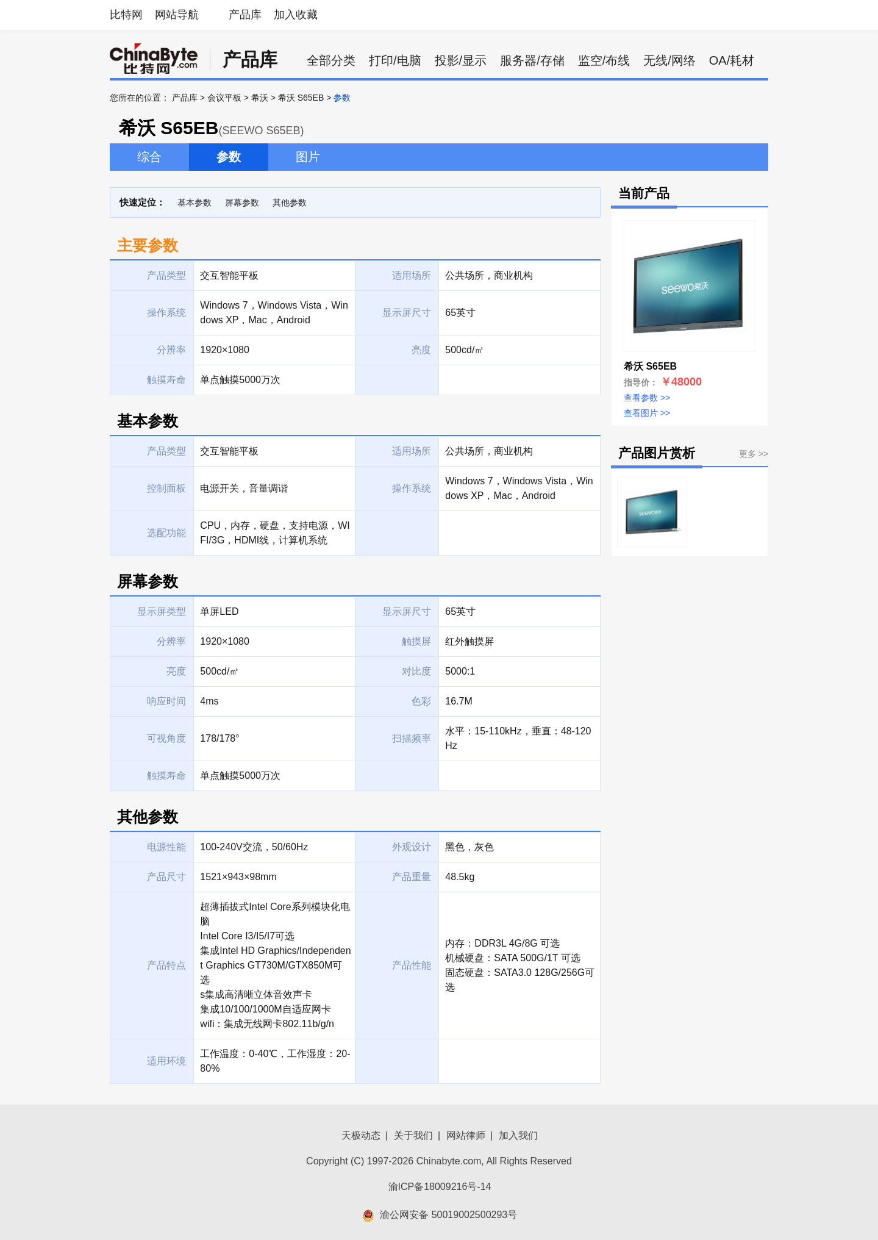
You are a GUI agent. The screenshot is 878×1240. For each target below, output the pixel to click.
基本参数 (194, 202)
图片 (308, 156)
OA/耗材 (731, 60)
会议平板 (224, 97)
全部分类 (331, 60)
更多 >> (753, 454)
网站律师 (465, 1135)
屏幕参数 (242, 202)
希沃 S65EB (301, 97)
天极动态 (360, 1135)
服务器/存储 (532, 60)
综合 (149, 156)
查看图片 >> (647, 413)
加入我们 (518, 1135)
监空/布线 (604, 60)
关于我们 (413, 1135)
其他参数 (290, 202)
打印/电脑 (395, 60)
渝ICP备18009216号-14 (439, 1186)
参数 (228, 156)
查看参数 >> (647, 398)
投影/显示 (461, 60)
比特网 (126, 15)
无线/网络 (669, 60)
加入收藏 (296, 15)
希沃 (259, 97)
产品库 (245, 15)
